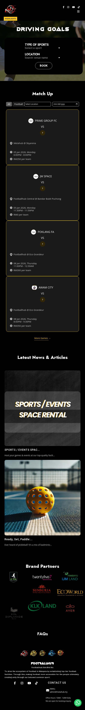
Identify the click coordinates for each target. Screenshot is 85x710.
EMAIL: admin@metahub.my (56, 690)
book (44, 66)
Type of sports (37, 45)
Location (32, 54)
